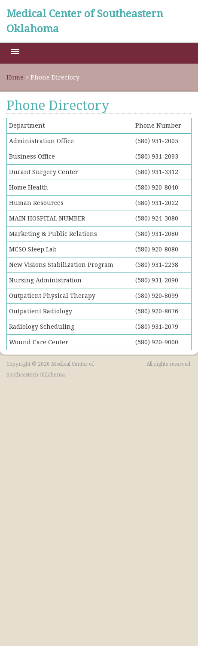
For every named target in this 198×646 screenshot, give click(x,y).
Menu (15, 51)
